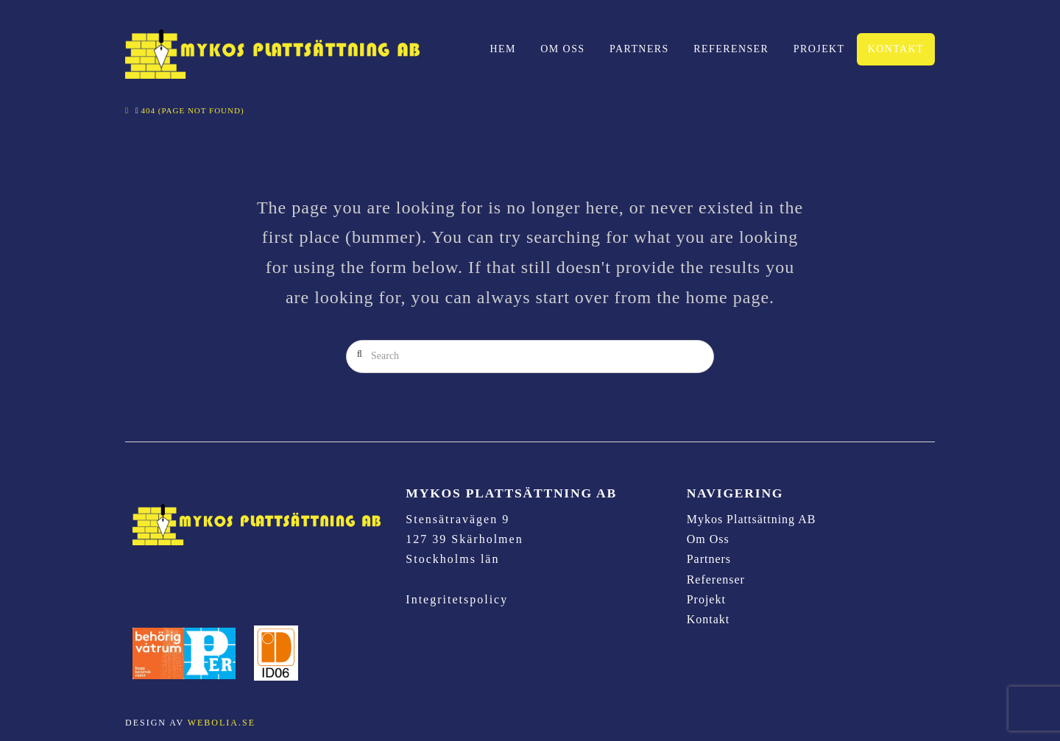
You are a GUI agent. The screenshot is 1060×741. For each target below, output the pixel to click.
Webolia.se (221, 722)
